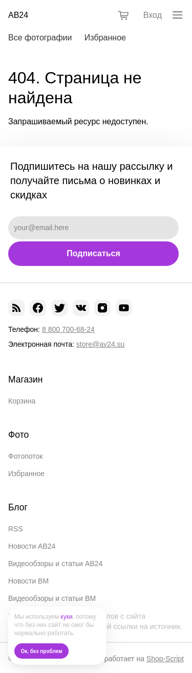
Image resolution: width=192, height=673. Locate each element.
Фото (18, 434)
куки (66, 616)
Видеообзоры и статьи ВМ (52, 598)
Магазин (25, 379)
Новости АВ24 (31, 546)
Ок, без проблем (41, 651)
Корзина (21, 401)
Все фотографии (40, 37)
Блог (18, 507)
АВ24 (18, 15)
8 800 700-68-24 (68, 329)
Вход (152, 15)
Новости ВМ (28, 581)
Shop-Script (165, 659)
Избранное (105, 37)
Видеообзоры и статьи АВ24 (55, 563)
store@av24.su (100, 344)
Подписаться (93, 253)
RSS (15, 529)
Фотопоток (25, 456)
